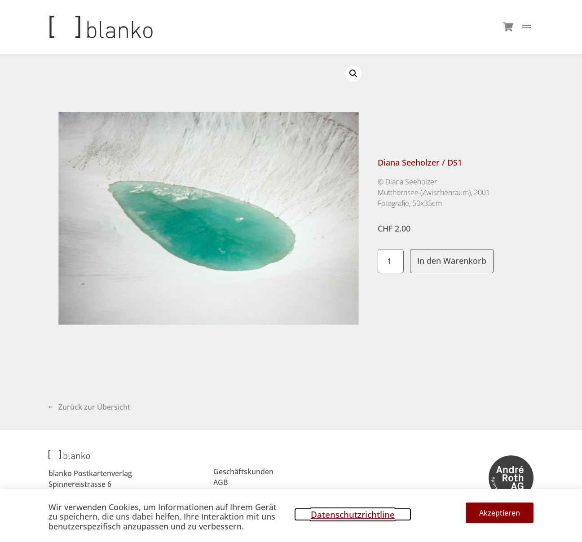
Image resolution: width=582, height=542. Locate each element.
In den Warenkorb (451, 260)
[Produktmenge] (391, 261)
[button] (353, 74)
